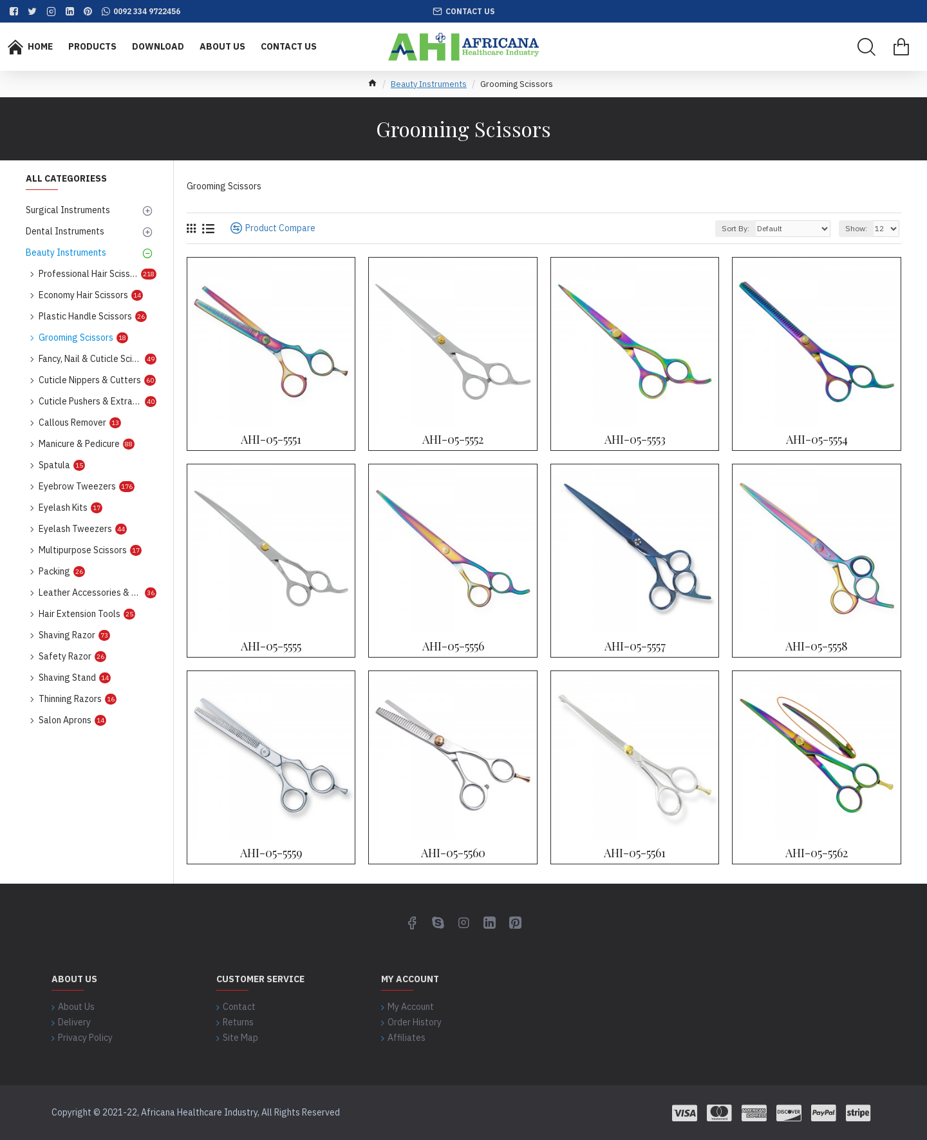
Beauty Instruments (429, 84)
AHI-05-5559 (271, 853)
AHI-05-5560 (453, 853)
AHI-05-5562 (816, 853)
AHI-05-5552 (452, 439)
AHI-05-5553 (635, 439)
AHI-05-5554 (817, 439)
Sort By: (735, 228)
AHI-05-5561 (635, 853)
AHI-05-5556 (453, 646)
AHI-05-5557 (635, 646)
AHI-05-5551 (271, 439)
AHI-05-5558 (816, 646)
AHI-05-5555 (271, 646)
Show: (856, 228)
